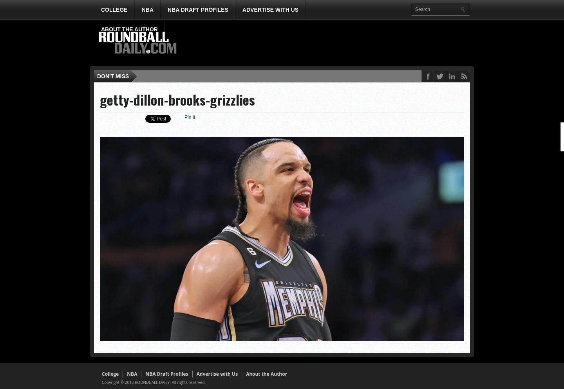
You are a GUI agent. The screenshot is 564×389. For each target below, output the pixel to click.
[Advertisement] (327, 43)
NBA (148, 10)
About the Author (129, 29)
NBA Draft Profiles (198, 10)
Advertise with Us (270, 10)
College (114, 10)
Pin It (189, 117)
